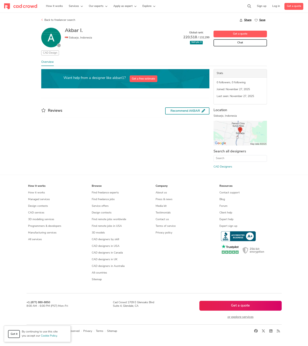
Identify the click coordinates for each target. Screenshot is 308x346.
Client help (225, 212)
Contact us (162, 219)
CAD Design (50, 53)
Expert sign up (228, 226)
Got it (14, 334)
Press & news (164, 199)
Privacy (87, 331)
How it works (36, 192)
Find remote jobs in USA (107, 226)
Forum (223, 206)
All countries (99, 272)
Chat (240, 42)
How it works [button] (37, 186)
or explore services (240, 317)
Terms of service (166, 226)
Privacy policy (164, 232)
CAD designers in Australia (108, 266)
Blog (222, 199)
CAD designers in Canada (107, 252)
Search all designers (230, 151)
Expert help (226, 219)
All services (35, 239)
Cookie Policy (49, 335)
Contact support (229, 192)
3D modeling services (41, 219)
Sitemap (97, 279)
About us (161, 192)
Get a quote (294, 6)
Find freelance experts (105, 192)
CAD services (36, 212)
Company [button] (162, 186)
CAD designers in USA (105, 246)
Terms (99, 331)
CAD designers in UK (104, 259)
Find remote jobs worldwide (109, 219)
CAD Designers (223, 166)
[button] (76, 6)
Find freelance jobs (103, 199)
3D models (98, 232)
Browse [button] (97, 186)
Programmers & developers (44, 226)
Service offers (100, 206)
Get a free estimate (143, 78)
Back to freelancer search (58, 20)
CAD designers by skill (105, 239)
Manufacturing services (42, 232)
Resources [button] (226, 186)
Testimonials (163, 212)
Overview (47, 62)
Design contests (38, 206)
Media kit (161, 206)
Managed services (39, 199)
